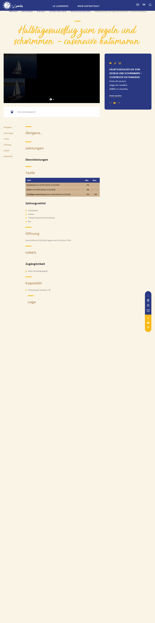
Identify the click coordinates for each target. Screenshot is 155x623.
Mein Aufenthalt (88, 5)
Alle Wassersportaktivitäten (81, 15)
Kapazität (8, 232)
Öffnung (7, 220)
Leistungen (8, 209)
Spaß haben (41, 15)
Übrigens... (8, 203)
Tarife (6, 214)
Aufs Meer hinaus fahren (58, 15)
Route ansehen (115, 100)
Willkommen (13, 15)
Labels (6, 226)
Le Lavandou (61, 5)
